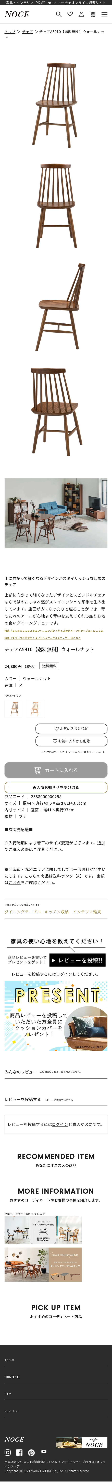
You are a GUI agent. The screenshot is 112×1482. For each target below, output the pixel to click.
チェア (27, 31)
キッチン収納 (57, 912)
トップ (10, 31)
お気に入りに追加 (74, 728)
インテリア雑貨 (87, 912)
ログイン (64, 974)
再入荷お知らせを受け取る (56, 788)
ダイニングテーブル (23, 912)
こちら (69, 1100)
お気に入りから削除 (74, 741)
